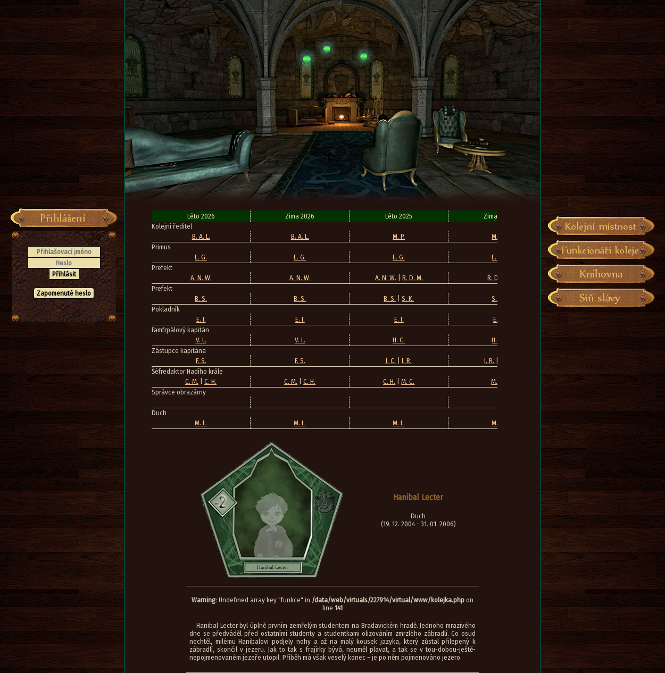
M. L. (201, 423)
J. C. (391, 361)
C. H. (210, 381)
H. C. (399, 340)
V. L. (201, 340)
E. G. (201, 257)
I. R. (407, 361)
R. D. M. (412, 278)
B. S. (201, 298)
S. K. (408, 298)
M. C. (407, 381)
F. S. (201, 361)
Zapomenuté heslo (64, 293)
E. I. (201, 319)
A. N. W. (201, 278)
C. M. (191, 381)
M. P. (399, 236)
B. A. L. (201, 236)
